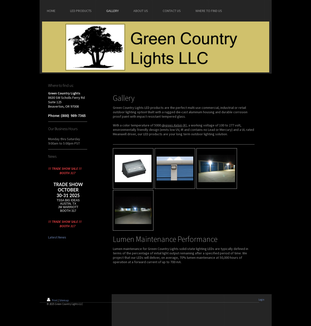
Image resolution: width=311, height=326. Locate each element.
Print (52, 300)
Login (261, 299)
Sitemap (64, 300)
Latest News (57, 237)
